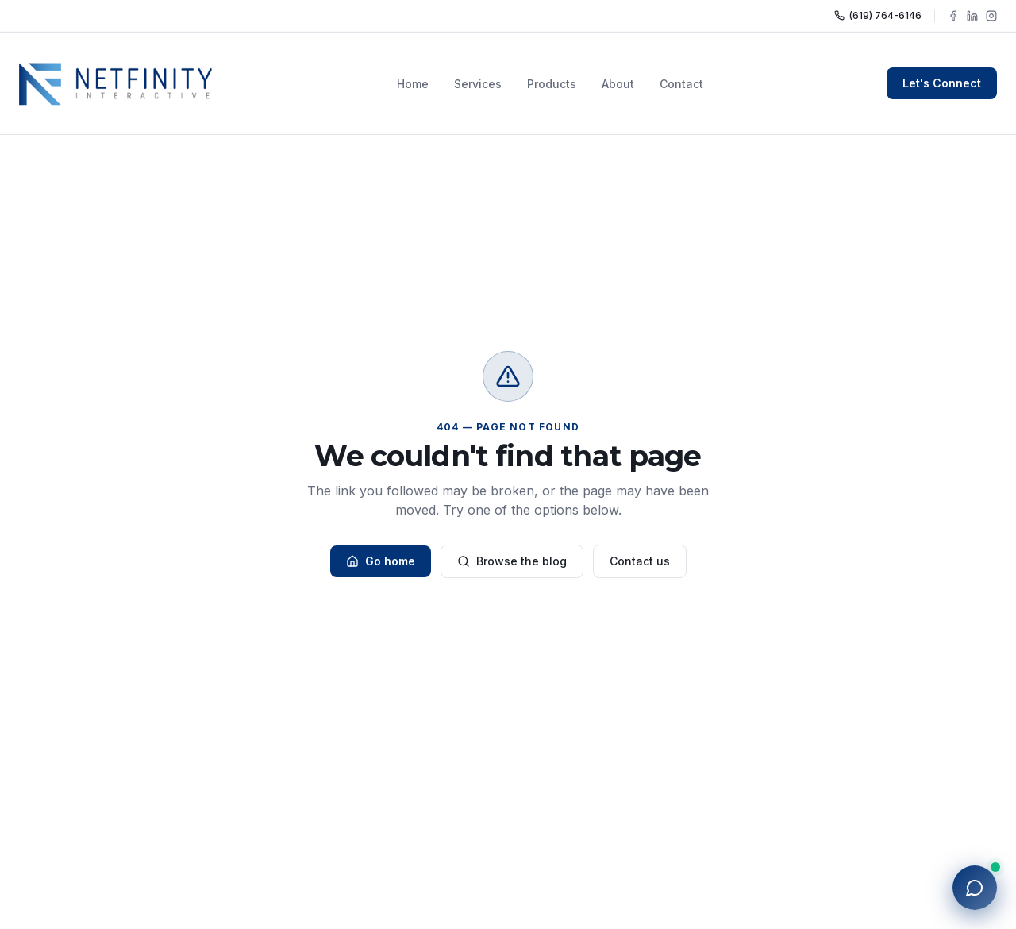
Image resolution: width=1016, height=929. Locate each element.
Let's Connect (941, 83)
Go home (380, 561)
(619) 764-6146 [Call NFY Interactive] (878, 15)
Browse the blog (512, 561)
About (618, 84)
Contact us (640, 561)
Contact (681, 84)
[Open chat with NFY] (974, 887)
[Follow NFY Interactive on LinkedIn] (972, 15)
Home (413, 84)
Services (478, 84)
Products (551, 84)
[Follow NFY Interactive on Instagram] (991, 15)
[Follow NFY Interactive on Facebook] (953, 15)
